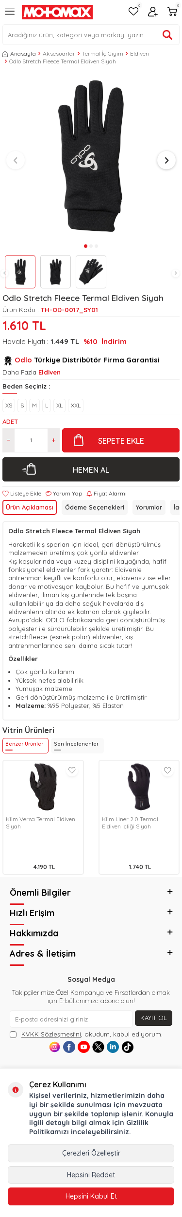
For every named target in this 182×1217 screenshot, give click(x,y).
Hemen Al (91, 470)
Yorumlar (149, 507)
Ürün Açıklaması (29, 507)
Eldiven (139, 53)
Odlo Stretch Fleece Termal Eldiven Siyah (62, 61)
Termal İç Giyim (102, 53)
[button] (4, 273)
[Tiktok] (127, 1047)
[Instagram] (55, 1047)
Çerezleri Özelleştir (91, 1153)
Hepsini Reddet (91, 1175)
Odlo (23, 359)
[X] (98, 1047)
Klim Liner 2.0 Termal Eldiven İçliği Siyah (130, 822)
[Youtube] (84, 1047)
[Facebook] (69, 1047)
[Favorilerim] (133, 12)
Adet (10, 421)
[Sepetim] (172, 12)
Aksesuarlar (59, 53)
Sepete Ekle (121, 441)
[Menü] (9, 15)
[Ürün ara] (167, 35)
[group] (91, 156)
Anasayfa (19, 53)
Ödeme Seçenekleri (94, 507)
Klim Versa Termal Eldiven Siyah (40, 822)
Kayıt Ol (153, 1018)
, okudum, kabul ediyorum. (86, 1034)
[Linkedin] (113, 1047)
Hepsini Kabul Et (91, 1196)
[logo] (57, 12)
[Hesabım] (153, 12)
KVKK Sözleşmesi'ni (51, 1034)
